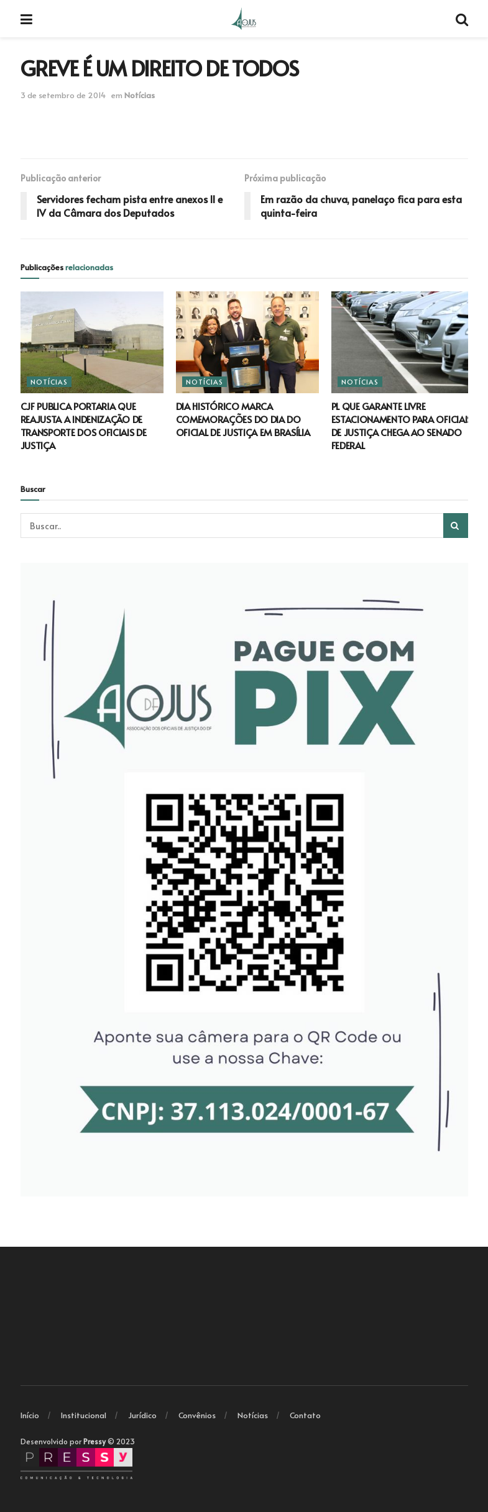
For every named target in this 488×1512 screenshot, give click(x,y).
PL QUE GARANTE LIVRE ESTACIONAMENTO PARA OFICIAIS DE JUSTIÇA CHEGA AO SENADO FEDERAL (401, 425)
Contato (305, 1415)
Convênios (197, 1415)
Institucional (83, 1415)
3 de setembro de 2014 (63, 95)
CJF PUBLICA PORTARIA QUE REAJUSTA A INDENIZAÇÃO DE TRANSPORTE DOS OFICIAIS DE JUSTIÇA (84, 425)
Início (30, 1415)
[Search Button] (455, 525)
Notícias (139, 95)
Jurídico (142, 1415)
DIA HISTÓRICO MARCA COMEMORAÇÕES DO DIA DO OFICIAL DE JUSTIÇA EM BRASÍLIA (243, 419)
